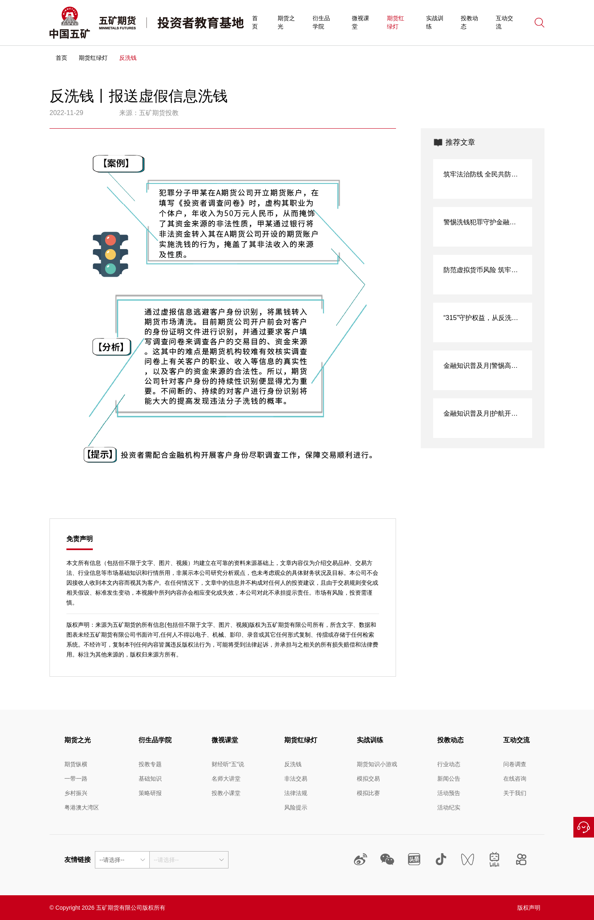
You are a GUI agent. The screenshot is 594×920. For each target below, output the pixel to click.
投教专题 (150, 764)
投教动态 (469, 22)
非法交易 (295, 778)
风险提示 (295, 807)
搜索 (539, 23)
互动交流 (504, 22)
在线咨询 (583, 827)
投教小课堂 (226, 793)
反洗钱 (293, 764)
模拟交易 (368, 778)
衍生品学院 (321, 22)
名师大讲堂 (226, 778)
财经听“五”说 (228, 764)
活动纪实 (448, 807)
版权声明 (528, 907)
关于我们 (514, 793)
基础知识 (150, 778)
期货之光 (286, 22)
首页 (255, 22)
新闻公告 (448, 778)
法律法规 (295, 793)
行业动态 (448, 764)
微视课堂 (360, 22)
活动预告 (448, 793)
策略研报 (150, 793)
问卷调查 (514, 764)
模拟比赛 (368, 793)
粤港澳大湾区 (81, 807)
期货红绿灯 (395, 22)
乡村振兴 (75, 793)
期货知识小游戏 (377, 764)
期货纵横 (75, 764)
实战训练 (434, 22)
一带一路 (75, 778)
